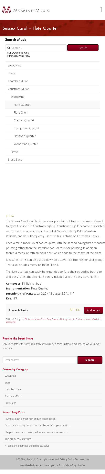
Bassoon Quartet (25, 136)
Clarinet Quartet (24, 120)
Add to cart (93, 310)
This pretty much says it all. (19, 439)
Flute (43, 319)
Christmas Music (18, 89)
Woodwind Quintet (26, 144)
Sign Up (90, 360)
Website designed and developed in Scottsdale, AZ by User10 (52, 465)
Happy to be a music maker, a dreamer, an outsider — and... (36, 432)
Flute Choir (20, 112)
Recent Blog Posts (14, 412)
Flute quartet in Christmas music (75, 319)
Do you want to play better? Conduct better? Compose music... (37, 425)
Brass (11, 73)
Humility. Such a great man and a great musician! (30, 418)
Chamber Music (18, 81)
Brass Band (15, 159)
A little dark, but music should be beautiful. (27, 445)
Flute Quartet (22, 105)
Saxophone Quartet (26, 128)
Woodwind (14, 65)
